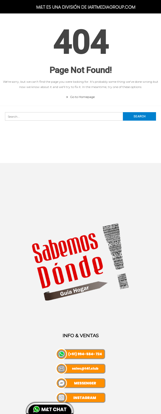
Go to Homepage (80, 97)
